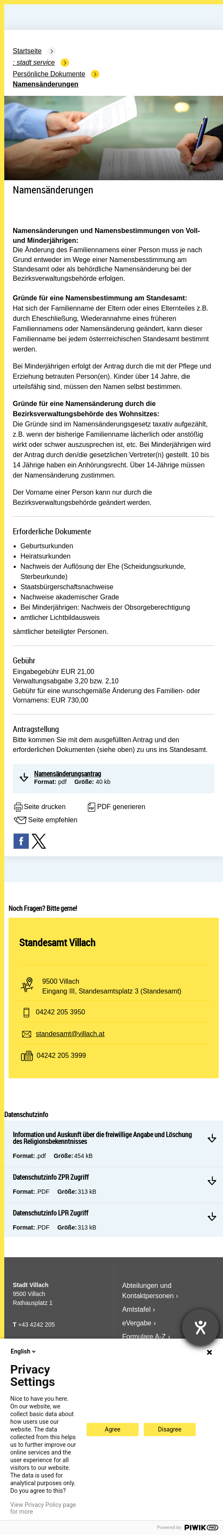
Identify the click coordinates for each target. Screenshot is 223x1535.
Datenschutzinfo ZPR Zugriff (51, 1177)
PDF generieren (115, 807)
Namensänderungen (45, 84)
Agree (112, 1429)
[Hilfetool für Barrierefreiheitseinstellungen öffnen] (200, 1327)
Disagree (170, 1429)
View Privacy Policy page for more (43, 1508)
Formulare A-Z (144, 1336)
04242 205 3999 (61, 1055)
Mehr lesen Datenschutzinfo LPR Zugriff (212, 1216)
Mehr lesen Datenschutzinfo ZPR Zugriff (212, 1180)
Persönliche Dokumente (49, 74)
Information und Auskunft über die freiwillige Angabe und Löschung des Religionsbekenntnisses (102, 1138)
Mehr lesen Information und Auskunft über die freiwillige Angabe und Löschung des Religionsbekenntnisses (212, 1138)
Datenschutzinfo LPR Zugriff (50, 1213)
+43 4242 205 (36, 1324)
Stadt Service (36, 62)
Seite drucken (39, 807)
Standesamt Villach (57, 942)
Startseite (27, 51)
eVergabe (137, 1323)
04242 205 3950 (60, 1012)
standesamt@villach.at (70, 1033)
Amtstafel (136, 1309)
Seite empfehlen (45, 820)
